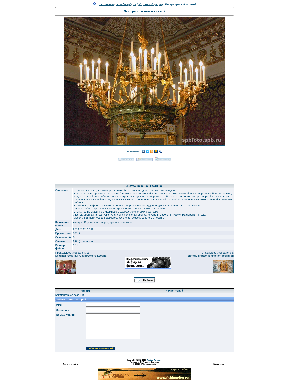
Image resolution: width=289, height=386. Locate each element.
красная (115, 222)
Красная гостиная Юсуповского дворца (80, 255)
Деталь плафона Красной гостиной (211, 255)
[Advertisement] (144, 171)
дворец (104, 222)
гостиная (126, 222)
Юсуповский (90, 222)
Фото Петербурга (126, 4)
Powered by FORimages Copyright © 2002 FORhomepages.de (144, 363)
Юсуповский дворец (150, 4)
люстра (77, 222)
